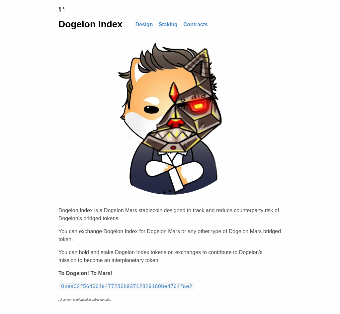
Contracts (195, 24)
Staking (168, 24)
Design (144, 24)
